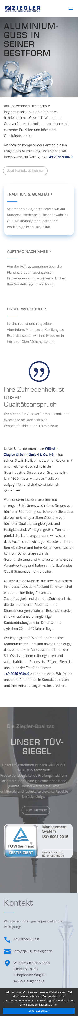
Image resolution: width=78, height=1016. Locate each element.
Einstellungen (38, 1010)
